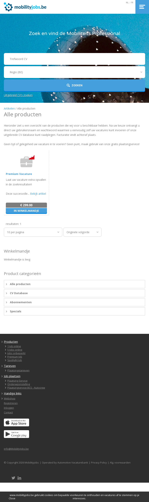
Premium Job (14, 356)
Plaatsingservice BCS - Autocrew (26, 387)
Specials (15, 311)
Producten (11, 342)
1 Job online (14, 346)
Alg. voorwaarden (120, 462)
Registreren (11, 403)
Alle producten (20, 284)
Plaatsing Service (17, 380)
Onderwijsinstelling (18, 384)
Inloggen (9, 407)
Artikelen (9, 108)
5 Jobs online (14, 349)
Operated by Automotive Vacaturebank (65, 462)
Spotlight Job (14, 360)
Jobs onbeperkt (16, 353)
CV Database (19, 293)
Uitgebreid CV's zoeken (18, 95)
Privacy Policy (99, 462)
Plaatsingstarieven (18, 370)
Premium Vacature (19, 174)
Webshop (9, 398)
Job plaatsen (12, 376)
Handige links (13, 393)
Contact (8, 412)
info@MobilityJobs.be (16, 449)
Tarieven (10, 366)
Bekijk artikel (38, 193)
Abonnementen (21, 302)
